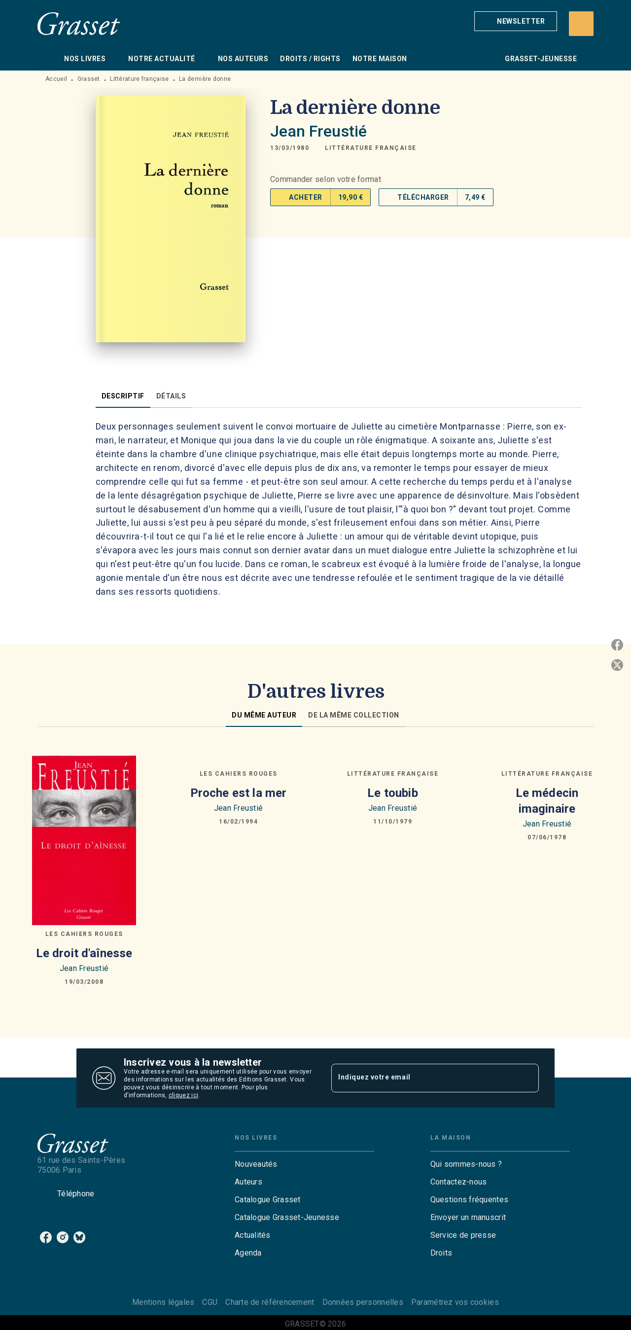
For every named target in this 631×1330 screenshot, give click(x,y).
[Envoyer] (527, 1078)
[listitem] (45, 1237)
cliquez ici (183, 1095)
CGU (209, 1302)
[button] (515, 21)
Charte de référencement (269, 1302)
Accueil (56, 78)
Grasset (88, 78)
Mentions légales (163, 1302)
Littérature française (139, 78)
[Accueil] (78, 23)
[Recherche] (581, 23)
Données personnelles (362, 1302)
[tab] (47, 59)
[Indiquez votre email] (422, 1078)
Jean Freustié (318, 131)
